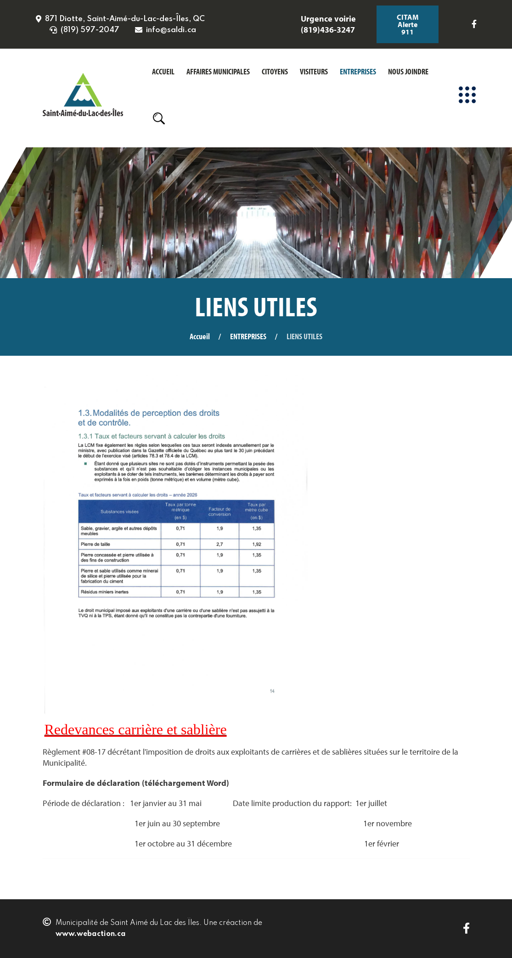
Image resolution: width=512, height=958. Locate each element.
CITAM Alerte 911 (408, 24)
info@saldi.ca (171, 30)
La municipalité (231, 365)
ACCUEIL (163, 71)
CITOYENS (275, 71)
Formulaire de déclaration (91, 783)
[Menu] (467, 94)
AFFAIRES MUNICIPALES (218, 71)
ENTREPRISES (358, 71)
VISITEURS (314, 71)
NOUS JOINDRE (408, 71)
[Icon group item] (471, 24)
